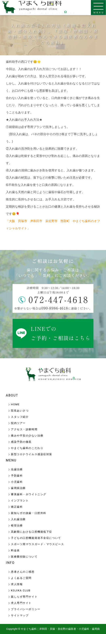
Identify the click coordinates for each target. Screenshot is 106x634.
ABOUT (12, 395)
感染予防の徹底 (21, 441)
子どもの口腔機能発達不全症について (36, 537)
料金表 (15, 550)
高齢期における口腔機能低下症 (31, 531)
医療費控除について (24, 556)
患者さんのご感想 (22, 571)
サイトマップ (20, 615)
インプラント (20, 500)
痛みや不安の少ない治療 (27, 435)
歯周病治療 (18, 488)
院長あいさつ (20, 410)
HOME (15, 404)
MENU (11, 460)
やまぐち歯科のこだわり (27, 448)
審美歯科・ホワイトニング (28, 494)
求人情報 (17, 584)
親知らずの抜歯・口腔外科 (28, 513)
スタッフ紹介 (20, 416)
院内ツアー (18, 423)
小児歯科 (17, 481)
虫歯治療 (17, 469)
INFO (10, 563)
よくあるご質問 (21, 577)
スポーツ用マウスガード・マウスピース (37, 544)
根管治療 (17, 525)
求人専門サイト (21, 602)
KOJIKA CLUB (20, 590)
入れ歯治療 (18, 519)
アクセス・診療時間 (24, 429)
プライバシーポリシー (25, 609)
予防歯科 (17, 475)
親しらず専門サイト (24, 596)
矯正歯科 (17, 506)
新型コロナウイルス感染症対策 (31, 454)
